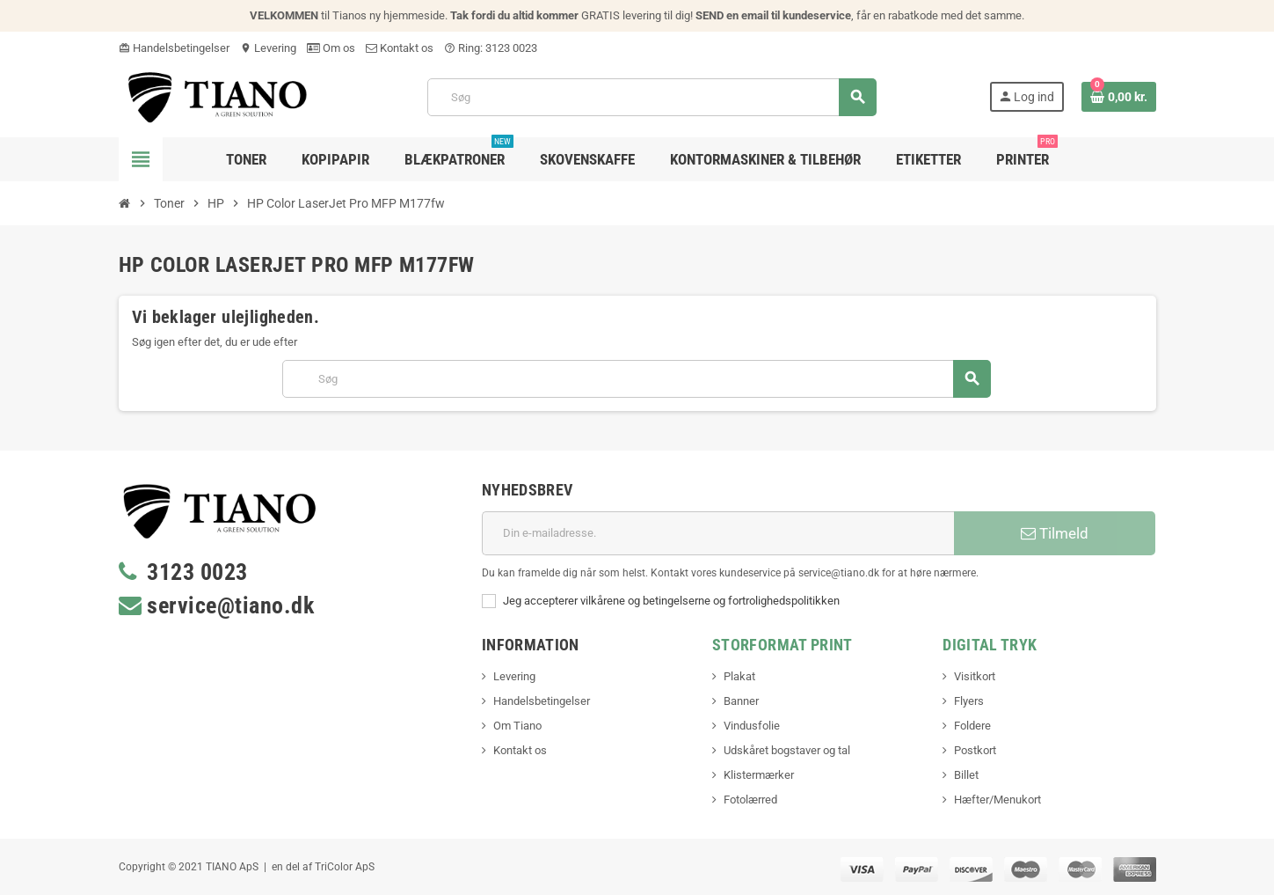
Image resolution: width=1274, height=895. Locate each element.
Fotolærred (750, 799)
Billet (966, 774)
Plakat (739, 676)
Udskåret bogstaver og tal (787, 750)
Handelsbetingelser (174, 48)
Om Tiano (517, 725)
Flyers (969, 701)
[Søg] (651, 97)
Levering (268, 48)
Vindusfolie (752, 725)
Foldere (972, 725)
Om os (331, 48)
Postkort (975, 750)
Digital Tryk (990, 644)
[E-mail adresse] (718, 533)
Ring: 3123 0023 (490, 48)
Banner (741, 701)
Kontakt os (399, 48)
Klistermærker (759, 774)
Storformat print (782, 644)
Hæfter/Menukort (997, 799)
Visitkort (974, 676)
